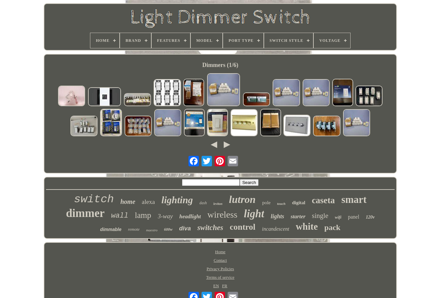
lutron (242, 199)
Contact (220, 260)
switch (94, 199)
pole (266, 202)
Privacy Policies (220, 268)
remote (134, 229)
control (242, 227)
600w (168, 229)
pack (332, 227)
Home (220, 251)
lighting (177, 199)
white (307, 226)
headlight (190, 216)
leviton (217, 204)
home (127, 201)
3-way (165, 216)
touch (281, 204)
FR (224, 285)
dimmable (110, 229)
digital (298, 202)
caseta (323, 200)
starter (298, 216)
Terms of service (220, 277)
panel (353, 217)
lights (277, 216)
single (320, 216)
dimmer (85, 213)
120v (370, 217)
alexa (148, 201)
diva (185, 228)
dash (203, 203)
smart (354, 199)
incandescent (275, 229)
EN (216, 285)
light (254, 214)
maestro (152, 230)
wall (119, 216)
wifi (338, 217)
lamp (143, 215)
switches (210, 228)
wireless (222, 214)
